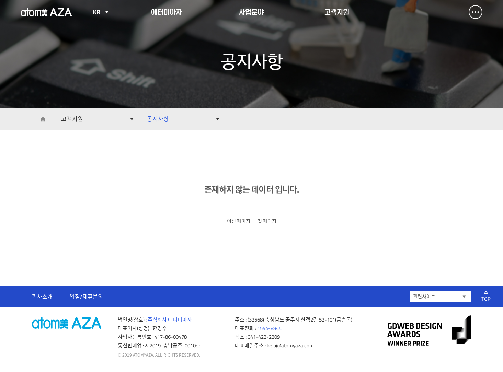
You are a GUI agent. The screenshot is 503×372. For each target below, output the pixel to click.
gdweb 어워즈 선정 (429, 330)
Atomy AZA (46, 12)
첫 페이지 (267, 220)
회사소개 (42, 296)
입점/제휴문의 (86, 296)
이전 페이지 (238, 220)
